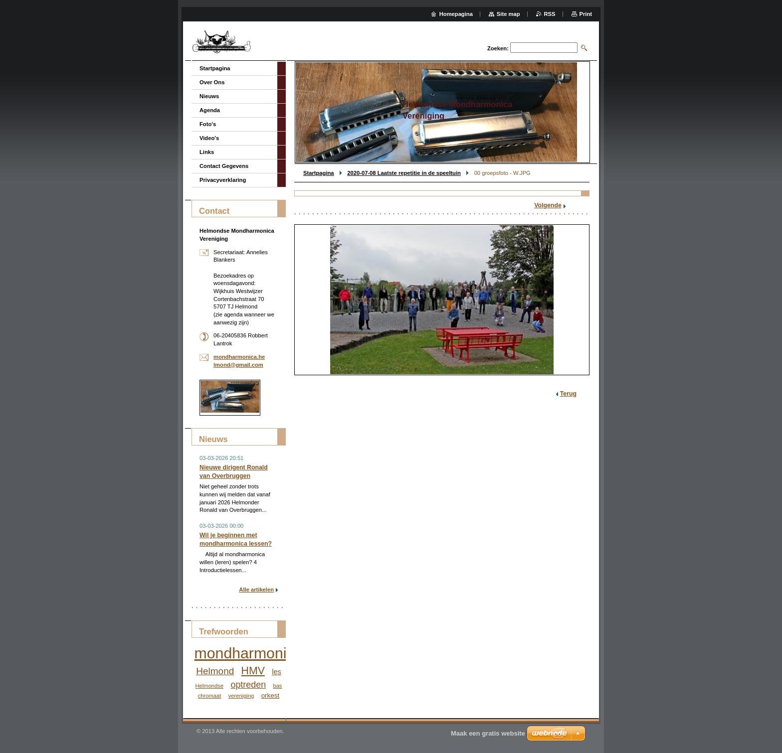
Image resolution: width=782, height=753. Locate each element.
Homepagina (456, 14)
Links (206, 152)
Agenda (209, 110)
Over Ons (211, 82)
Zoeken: (498, 48)
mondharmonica (249, 653)
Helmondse (210, 686)
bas (277, 686)
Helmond (215, 671)
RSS (550, 14)
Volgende (548, 205)
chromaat (209, 696)
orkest (270, 695)
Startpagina (318, 173)
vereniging (241, 696)
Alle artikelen (256, 590)
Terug (568, 393)
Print (586, 14)
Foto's (207, 124)
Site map (508, 14)
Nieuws (209, 96)
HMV (253, 671)
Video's (209, 138)
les (276, 672)
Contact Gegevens (223, 166)
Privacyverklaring (222, 180)
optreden (248, 685)
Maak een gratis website (488, 733)
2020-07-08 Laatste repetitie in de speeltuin (404, 173)
